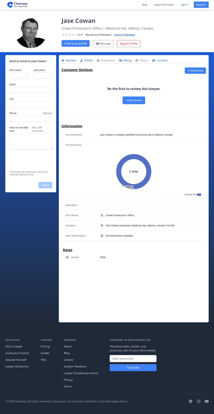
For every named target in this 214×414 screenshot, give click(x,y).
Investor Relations (75, 366)
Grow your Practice (17, 353)
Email (12, 84)
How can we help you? (18, 129)
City (11, 98)
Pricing (45, 346)
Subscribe (133, 367)
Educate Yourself (15, 360)
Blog (144, 4)
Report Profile (129, 43)
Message (103, 43)
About (67, 346)
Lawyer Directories (17, 366)
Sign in (184, 4)
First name (15, 70)
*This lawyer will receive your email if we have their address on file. (28, 173)
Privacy (68, 380)
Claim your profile (75, 43)
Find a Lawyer (14, 346)
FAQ (43, 360)
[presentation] (34, 160)
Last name (39, 70)
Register (201, 4)
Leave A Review (124, 35)
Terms (68, 386)
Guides (45, 353)
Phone (13, 113)
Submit (45, 185)
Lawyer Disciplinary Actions (81, 373)
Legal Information (164, 4)
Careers (69, 360)
